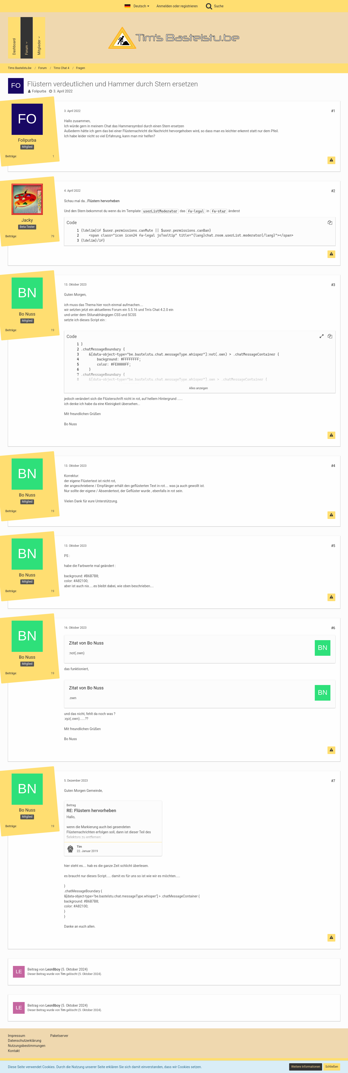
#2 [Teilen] (333, 191)
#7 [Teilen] (333, 781)
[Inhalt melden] (331, 160)
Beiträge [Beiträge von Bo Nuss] (10, 330)
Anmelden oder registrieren (177, 6)
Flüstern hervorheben (103, 201)
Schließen (331, 1066)
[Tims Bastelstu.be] (174, 37)
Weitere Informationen (305, 1066)
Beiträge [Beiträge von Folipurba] (10, 156)
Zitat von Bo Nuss (86, 643)
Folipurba (39, 91)
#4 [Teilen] (333, 466)
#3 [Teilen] (333, 285)
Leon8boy (52, 969)
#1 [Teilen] (333, 111)
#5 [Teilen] (333, 546)
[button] (137, 6)
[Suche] (214, 6)
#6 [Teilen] (333, 628)
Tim (63, 974)
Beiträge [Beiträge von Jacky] (10, 236)
